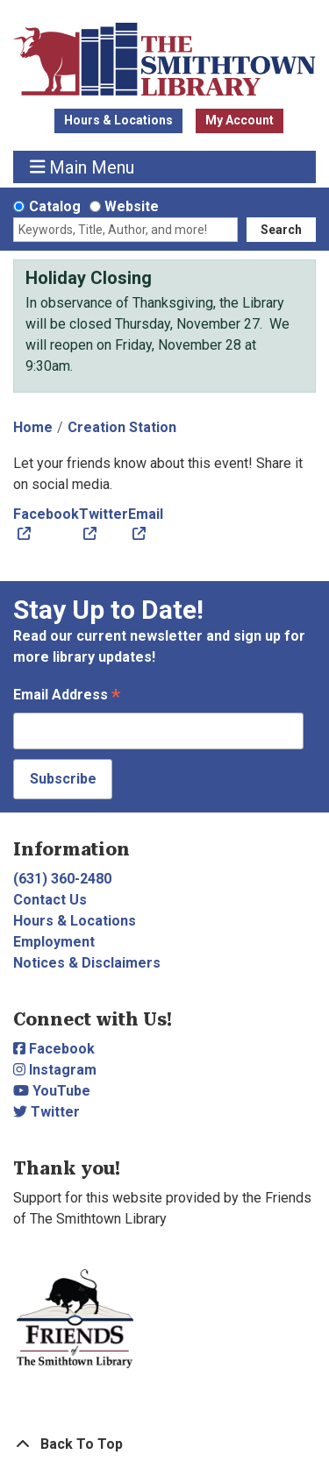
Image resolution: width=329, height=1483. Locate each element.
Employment (54, 941)
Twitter (46, 1111)
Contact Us (50, 899)
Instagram (55, 1069)
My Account (239, 120)
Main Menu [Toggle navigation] (82, 167)
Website (131, 206)
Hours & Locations (118, 120)
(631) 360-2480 (62, 878)
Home (33, 427)
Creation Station (122, 427)
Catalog (55, 206)
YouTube (51, 1090)
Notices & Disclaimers (87, 962)
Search (281, 230)
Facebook (54, 1048)
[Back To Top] (164, 1444)
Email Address (66, 696)
